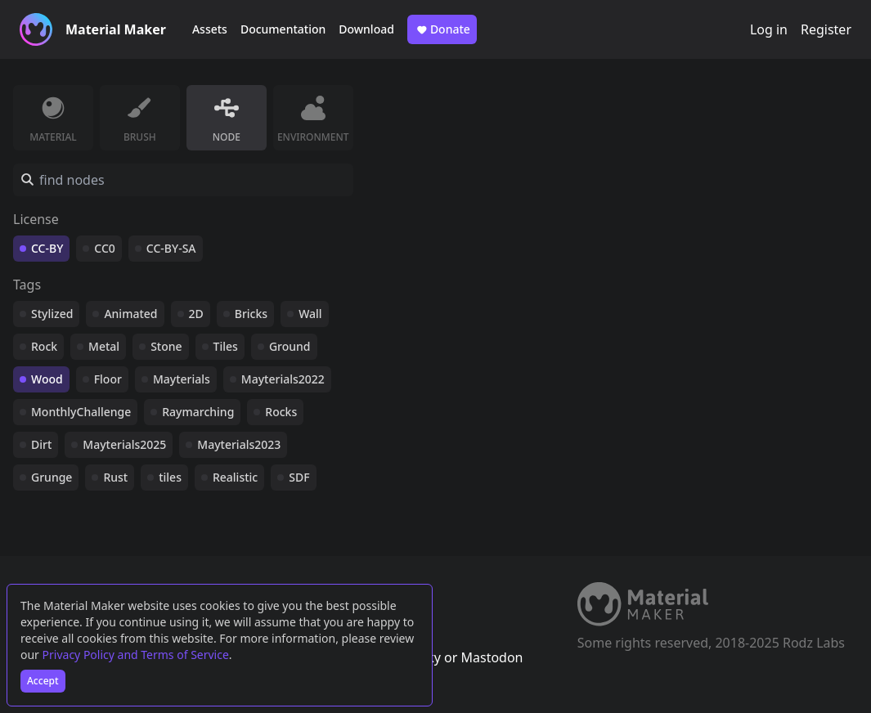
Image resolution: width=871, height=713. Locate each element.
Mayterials (181, 379)
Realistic (235, 477)
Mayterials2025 (124, 444)
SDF (299, 477)
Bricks (251, 313)
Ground (290, 346)
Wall (310, 313)
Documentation (283, 29)
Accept (43, 681)
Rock (44, 346)
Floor (108, 379)
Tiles (225, 346)
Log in (769, 29)
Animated (130, 313)
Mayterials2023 (239, 444)
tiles (170, 477)
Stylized (52, 313)
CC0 (104, 248)
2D (196, 313)
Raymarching (198, 411)
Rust (115, 477)
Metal (103, 346)
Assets (209, 29)
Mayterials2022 (283, 379)
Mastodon (491, 657)
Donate (442, 29)
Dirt (41, 444)
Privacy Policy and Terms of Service (136, 654)
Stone (166, 346)
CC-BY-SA (171, 248)
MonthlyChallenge (81, 411)
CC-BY (47, 248)
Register (826, 29)
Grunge (51, 477)
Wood (47, 379)
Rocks (281, 411)
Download (366, 29)
